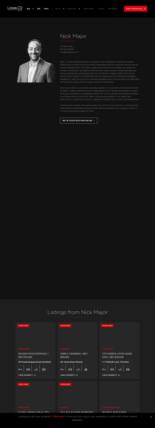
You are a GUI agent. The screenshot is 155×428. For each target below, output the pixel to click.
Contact (100, 9)
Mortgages (112, 9)
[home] (15, 9)
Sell (38, 9)
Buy (28, 9)
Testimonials (88, 9)
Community (71, 9)
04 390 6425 (66, 46)
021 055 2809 (67, 49)
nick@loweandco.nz (69, 52)
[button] (30, 9)
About (58, 9)
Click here (58, 416)
